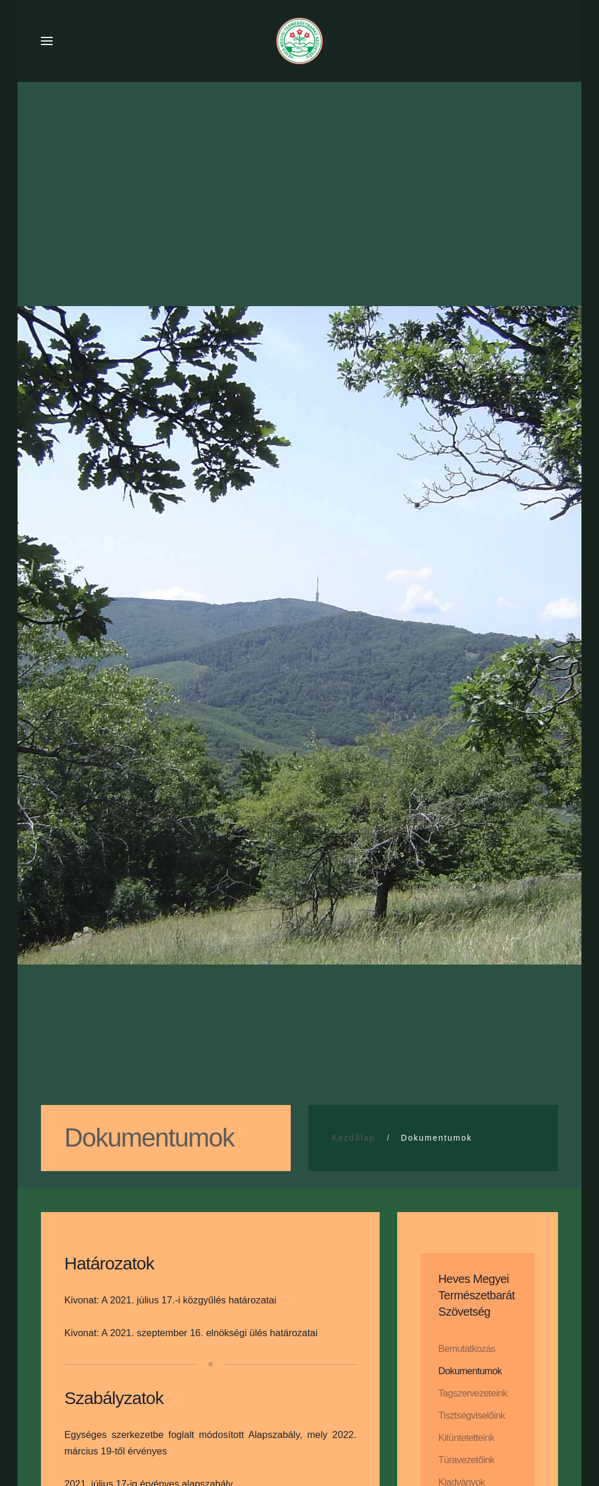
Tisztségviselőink (471, 1415)
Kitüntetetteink (466, 1437)
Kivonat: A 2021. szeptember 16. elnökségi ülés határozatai (191, 1332)
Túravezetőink (466, 1459)
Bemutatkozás (466, 1348)
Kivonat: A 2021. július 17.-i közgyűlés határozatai (170, 1300)
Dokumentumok (469, 1370)
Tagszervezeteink (472, 1393)
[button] (47, 41)
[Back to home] (299, 41)
